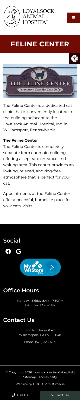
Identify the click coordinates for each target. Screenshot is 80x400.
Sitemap (29, 377)
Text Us (60, 395)
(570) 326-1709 (45, 342)
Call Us (20, 395)
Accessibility (47, 377)
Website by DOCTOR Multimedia (40, 384)
